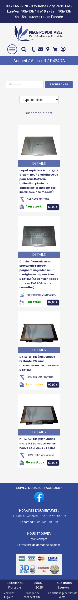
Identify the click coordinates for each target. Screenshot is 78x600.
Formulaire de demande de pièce (39, 545)
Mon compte (39, 539)
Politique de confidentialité (32, 595)
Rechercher (59, 84)
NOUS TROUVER (39, 533)
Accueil (20, 60)
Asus (35, 60)
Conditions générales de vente (62, 595)
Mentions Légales (9, 595)
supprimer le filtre (39, 113)
